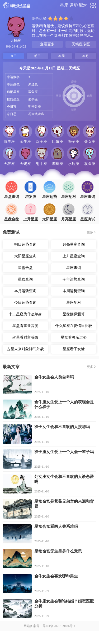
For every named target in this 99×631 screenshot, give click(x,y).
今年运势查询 (74, 279)
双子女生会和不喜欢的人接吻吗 (62, 427)
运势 (73, 5)
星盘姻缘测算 (74, 314)
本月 (85, 56)
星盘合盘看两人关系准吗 (56, 526)
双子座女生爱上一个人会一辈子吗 (64, 452)
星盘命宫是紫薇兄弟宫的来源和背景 (64, 504)
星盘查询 (25, 279)
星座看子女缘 (74, 349)
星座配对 (73, 303)
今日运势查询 (25, 303)
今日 (13, 56)
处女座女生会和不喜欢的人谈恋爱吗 (64, 479)
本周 (61, 56)
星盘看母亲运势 (74, 337)
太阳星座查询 (25, 256)
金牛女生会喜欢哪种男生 (56, 576)
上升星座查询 (74, 256)
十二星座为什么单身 (25, 314)
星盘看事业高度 (25, 326)
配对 (83, 5)
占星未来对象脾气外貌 (25, 349)
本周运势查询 (74, 291)
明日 (37, 56)
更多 (90, 232)
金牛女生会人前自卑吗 (54, 377)
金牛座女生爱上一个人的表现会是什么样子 (64, 404)
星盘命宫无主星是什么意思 (58, 551)
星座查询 (73, 268)
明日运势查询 (25, 244)
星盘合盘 (25, 268)
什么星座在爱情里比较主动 (73, 327)
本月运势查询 (25, 291)
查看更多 (47, 44)
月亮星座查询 (74, 244)
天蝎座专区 (81, 44)
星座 (64, 5)
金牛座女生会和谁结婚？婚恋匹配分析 (64, 603)
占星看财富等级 (25, 337)
